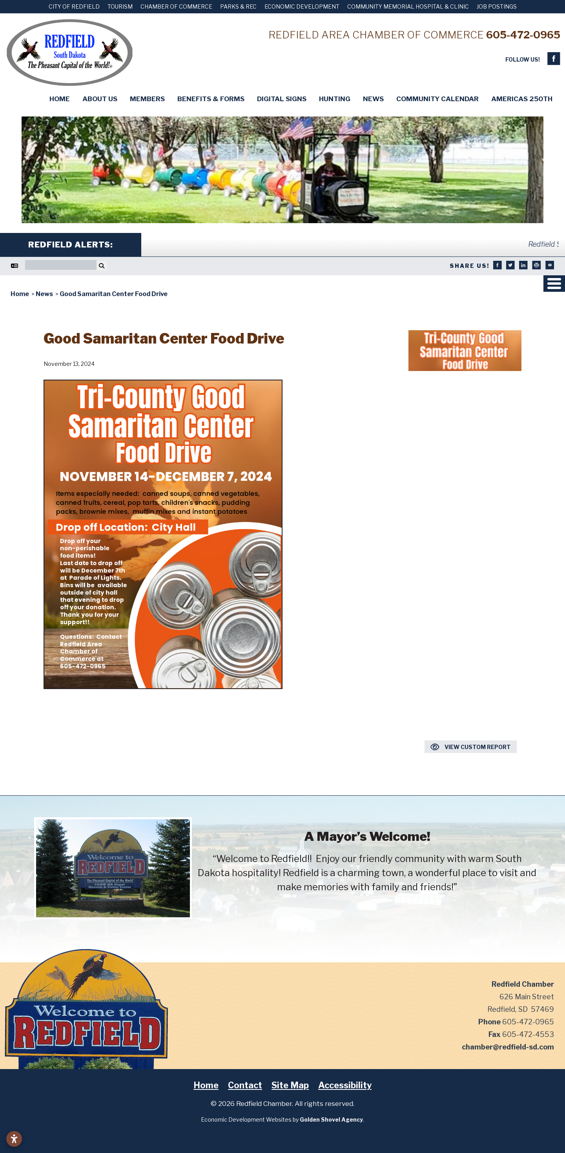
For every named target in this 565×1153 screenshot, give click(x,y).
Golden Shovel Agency (331, 1119)
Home (59, 99)
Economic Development (301, 6)
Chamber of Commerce (176, 6)
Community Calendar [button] (437, 99)
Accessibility (345, 1085)
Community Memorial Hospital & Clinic (408, 6)
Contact (245, 1085)
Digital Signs (281, 99)
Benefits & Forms (210, 99)
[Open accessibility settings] (14, 1139)
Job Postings (497, 6)
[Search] (61, 265)
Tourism (120, 6)
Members (147, 99)
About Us (99, 99)
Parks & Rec (238, 6)
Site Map (290, 1085)
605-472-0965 (523, 35)
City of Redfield (74, 6)
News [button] (373, 99)
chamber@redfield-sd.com (508, 1047)
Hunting (334, 99)
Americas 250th (521, 99)
